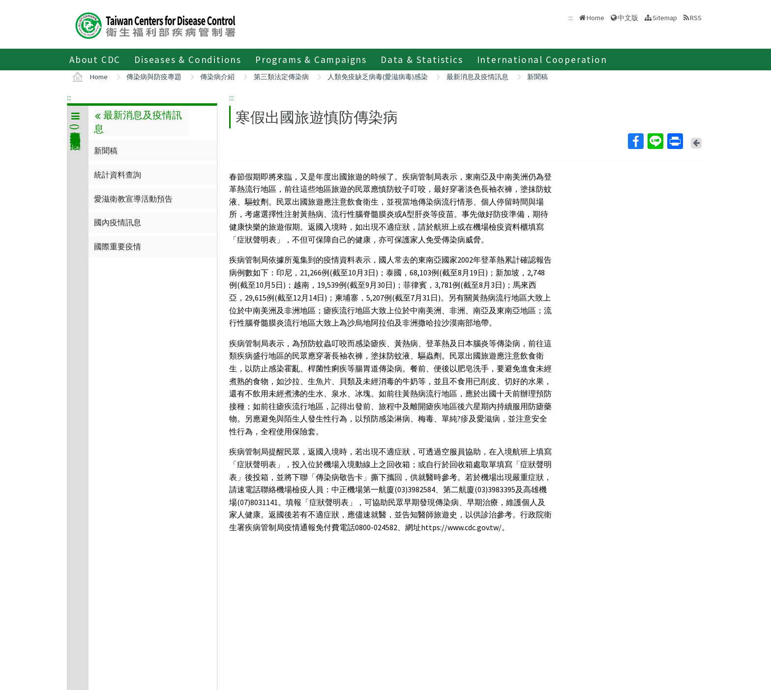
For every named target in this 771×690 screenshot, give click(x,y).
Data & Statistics (422, 59)
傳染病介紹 (217, 76)
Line (655, 141)
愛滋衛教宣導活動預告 (133, 199)
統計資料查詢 (117, 175)
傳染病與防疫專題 (153, 76)
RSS (696, 17)
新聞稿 (537, 76)
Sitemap (664, 17)
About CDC (94, 59)
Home (595, 17)
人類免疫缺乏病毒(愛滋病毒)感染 (377, 76)
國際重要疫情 (117, 246)
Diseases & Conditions (187, 59)
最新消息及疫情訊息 (477, 76)
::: (69, 97)
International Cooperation (542, 59)
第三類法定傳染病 (281, 76)
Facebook (635, 141)
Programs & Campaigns (311, 59)
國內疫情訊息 (117, 222)
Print (674, 141)
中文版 (628, 18)
